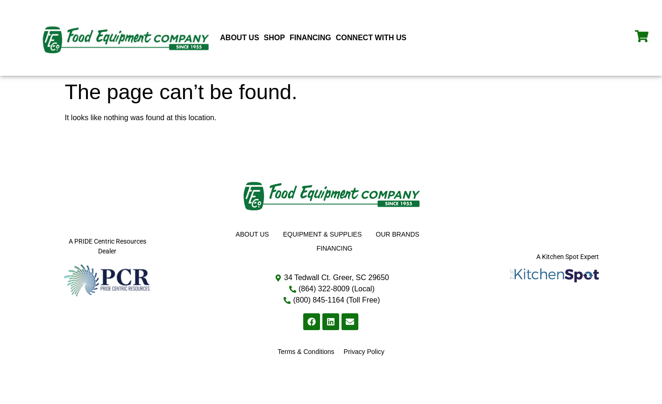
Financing (310, 38)
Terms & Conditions (306, 351)
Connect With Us (371, 38)
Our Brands (397, 234)
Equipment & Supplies (322, 234)
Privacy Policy (364, 351)
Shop (274, 38)
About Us (239, 38)
